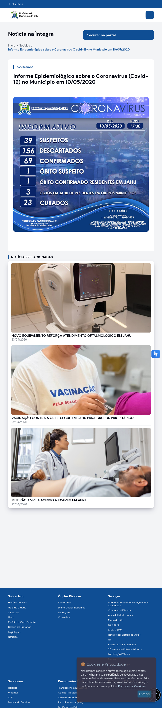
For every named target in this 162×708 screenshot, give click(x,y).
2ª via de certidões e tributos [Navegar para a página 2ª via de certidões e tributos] (125, 649)
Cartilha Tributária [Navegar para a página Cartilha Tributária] (68, 697)
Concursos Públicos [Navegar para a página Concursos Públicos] (119, 610)
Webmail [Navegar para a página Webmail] (13, 692)
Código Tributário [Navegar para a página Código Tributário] (68, 692)
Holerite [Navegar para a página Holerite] (12, 687)
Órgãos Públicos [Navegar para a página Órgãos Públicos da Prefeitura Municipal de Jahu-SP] (69, 596)
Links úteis (16, 4)
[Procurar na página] (113, 35)
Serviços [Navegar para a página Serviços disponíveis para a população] (114, 596)
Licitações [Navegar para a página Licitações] (64, 612)
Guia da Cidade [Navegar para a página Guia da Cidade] (17, 607)
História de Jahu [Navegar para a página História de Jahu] (17, 602)
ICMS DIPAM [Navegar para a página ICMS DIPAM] (115, 630)
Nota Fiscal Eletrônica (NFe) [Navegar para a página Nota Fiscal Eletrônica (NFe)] (124, 634)
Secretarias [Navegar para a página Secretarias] (64, 602)
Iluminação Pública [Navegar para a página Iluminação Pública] (119, 654)
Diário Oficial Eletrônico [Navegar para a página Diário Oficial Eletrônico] (71, 607)
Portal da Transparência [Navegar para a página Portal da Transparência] (122, 644)
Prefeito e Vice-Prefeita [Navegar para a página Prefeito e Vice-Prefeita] (21, 622)
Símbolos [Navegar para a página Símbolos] (13, 612)
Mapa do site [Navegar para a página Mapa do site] (115, 620)
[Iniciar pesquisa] (149, 35)
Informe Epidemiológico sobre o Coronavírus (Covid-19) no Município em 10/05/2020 (69, 49)
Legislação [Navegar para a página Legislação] (14, 632)
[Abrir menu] (150, 15)
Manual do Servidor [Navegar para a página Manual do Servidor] (19, 702)
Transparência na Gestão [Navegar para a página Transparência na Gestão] (72, 687)
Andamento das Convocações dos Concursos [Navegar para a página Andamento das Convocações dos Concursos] (128, 604)
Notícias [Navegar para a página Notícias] (13, 637)
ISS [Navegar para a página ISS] (110, 639)
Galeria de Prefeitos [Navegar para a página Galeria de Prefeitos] (19, 627)
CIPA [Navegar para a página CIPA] (10, 697)
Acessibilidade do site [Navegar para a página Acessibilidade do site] (121, 615)
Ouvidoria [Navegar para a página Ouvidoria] (114, 625)
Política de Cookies (132, 686)
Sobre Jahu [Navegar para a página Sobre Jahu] (16, 596)
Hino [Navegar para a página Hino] (10, 617)
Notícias (24, 45)
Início (11, 45)
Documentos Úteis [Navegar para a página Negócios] (71, 681)
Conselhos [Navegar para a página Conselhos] (64, 617)
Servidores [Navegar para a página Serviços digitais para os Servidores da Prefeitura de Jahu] (16, 681)
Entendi (144, 694)
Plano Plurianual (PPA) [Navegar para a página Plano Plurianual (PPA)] (70, 702)
